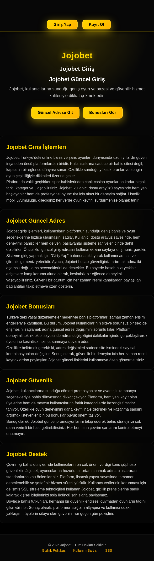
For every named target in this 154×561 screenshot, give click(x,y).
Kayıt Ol (96, 24)
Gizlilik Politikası (54, 550)
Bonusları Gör (102, 112)
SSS (108, 550)
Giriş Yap (62, 24)
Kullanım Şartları (85, 550)
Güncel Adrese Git (55, 112)
